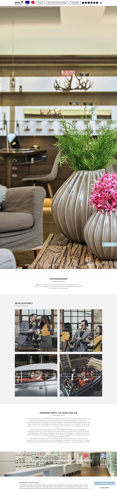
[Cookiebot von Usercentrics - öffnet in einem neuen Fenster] (9, 486)
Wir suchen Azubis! (36, 330)
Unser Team (81, 375)
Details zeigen (79, 486)
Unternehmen (24, 270)
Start (16, 270)
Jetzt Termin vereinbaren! (109, 231)
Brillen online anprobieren (57, 3)
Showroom (75, 3)
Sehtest (40, 3)
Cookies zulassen (104, 474)
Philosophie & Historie (81, 330)
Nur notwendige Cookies (104, 482)
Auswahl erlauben (104, 478)
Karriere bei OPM (36, 375)
